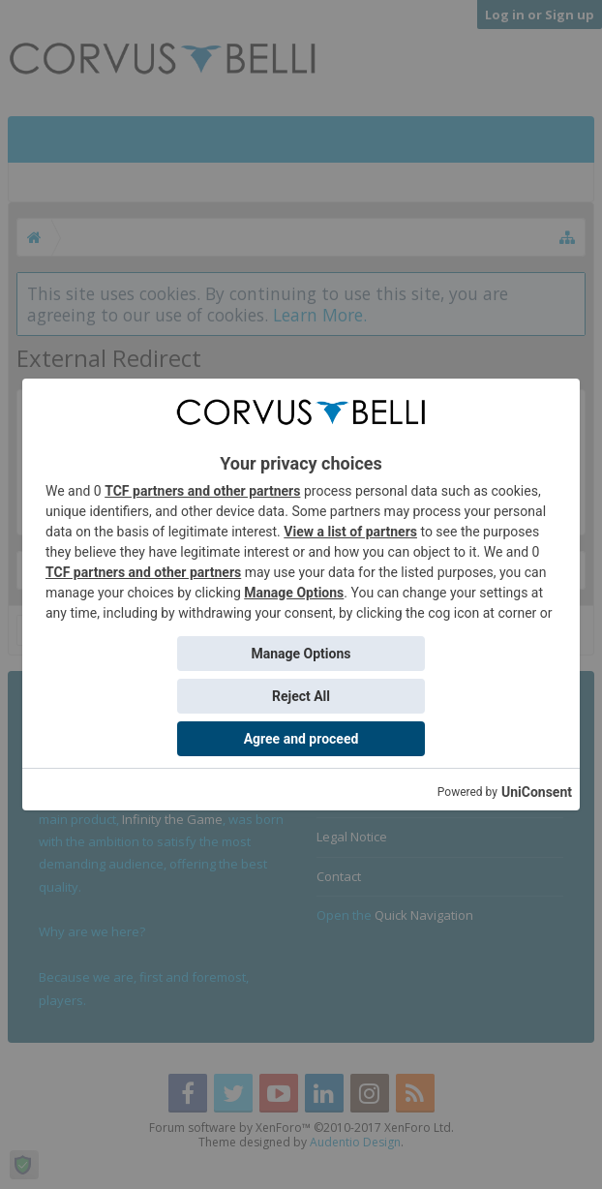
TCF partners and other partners (202, 491)
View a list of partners (350, 531)
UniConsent (536, 792)
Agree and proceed (301, 739)
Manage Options (294, 592)
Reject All (301, 696)
